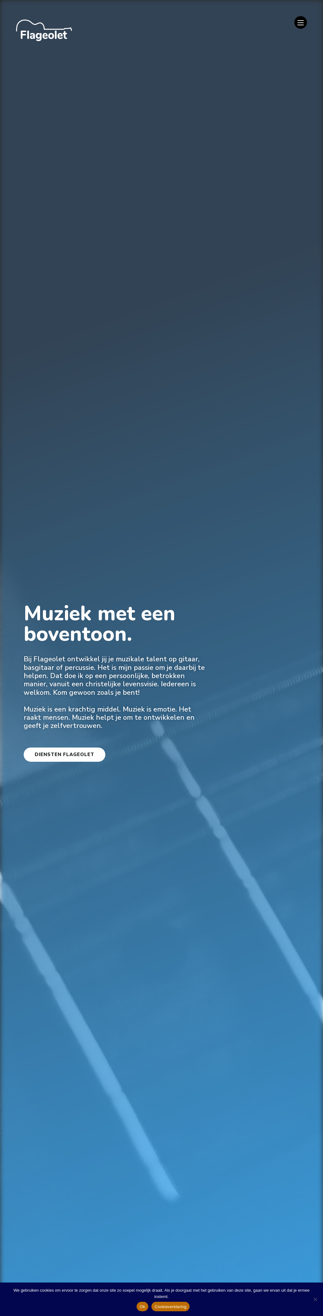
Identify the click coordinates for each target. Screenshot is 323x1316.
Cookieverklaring (170, 1306)
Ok (142, 1306)
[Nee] (315, 1299)
